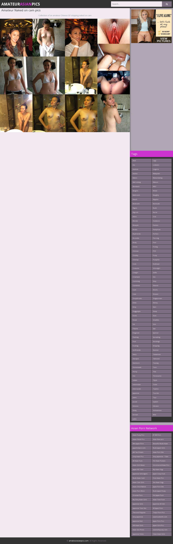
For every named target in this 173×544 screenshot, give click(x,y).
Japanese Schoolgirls (140, 474)
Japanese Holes (138, 534)
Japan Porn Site (158, 487)
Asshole (135, 169)
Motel (155, 191)
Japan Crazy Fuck (159, 474)
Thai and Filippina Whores (139, 513)
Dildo (134, 303)
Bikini (135, 217)
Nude (155, 208)
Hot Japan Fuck (158, 495)
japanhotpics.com (139, 448)
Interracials (137, 389)
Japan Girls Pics (158, 525)
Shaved (155, 285)
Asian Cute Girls (138, 482)
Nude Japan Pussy (159, 491)
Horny (135, 372)
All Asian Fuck (137, 461)
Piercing (156, 238)
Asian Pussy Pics (138, 435)
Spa (154, 329)
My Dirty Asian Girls (140, 500)
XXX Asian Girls (138, 525)
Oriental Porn (138, 495)
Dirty (134, 307)
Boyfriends (137, 234)
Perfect (155, 234)
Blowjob (136, 225)
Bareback (136, 186)
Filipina (135, 329)
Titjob (155, 380)
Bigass (135, 208)
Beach (135, 199)
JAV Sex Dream (138, 452)
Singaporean (157, 298)
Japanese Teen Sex (139, 508)
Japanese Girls (138, 504)
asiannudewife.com (160, 517)
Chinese (136, 251)
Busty (135, 242)
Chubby (135, 255)
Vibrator (156, 406)
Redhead (156, 264)
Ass (134, 165)
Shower (155, 294)
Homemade (137, 367)
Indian (135, 380)
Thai (154, 372)
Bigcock (135, 212)
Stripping (156, 346)
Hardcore (136, 363)
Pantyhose (156, 229)
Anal (134, 161)
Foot (134, 341)
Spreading (156, 337)
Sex (154, 277)
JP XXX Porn (157, 435)
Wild (154, 415)
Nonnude (156, 204)
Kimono (135, 406)
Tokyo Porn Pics (159, 512)
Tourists (156, 393)
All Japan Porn (158, 508)
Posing (155, 247)
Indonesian (137, 384)
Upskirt (155, 402)
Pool (154, 242)
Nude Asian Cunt (139, 478)
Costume (136, 268)
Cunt (134, 290)
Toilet (155, 384)
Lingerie (156, 169)
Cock (134, 264)
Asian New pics (158, 439)
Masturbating (157, 178)
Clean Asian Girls (159, 534)
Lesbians (156, 165)
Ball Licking (137, 182)
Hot (134, 376)
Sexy (154, 281)
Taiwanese (157, 354)
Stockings (156, 341)
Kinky (135, 410)
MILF (154, 186)
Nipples (155, 199)
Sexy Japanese (138, 517)
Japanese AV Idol (159, 504)
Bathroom (136, 195)
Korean (135, 415)
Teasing (155, 363)
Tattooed (156, 359)
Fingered (136, 333)
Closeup (136, 260)
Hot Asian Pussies (159, 461)
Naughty (156, 195)
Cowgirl (135, 273)
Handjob (136, 359)
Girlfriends (137, 350)
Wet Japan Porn (138, 444)
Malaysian (156, 173)
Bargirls (135, 191)
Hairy (134, 354)
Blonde (135, 221)
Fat (134, 324)
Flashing (136, 337)
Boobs (135, 229)
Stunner (156, 350)
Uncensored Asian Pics (161, 465)
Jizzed (135, 402)
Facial (135, 320)
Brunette (136, 238)
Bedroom (136, 204)
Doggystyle (137, 311)
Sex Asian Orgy (158, 482)
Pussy (155, 255)
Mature (155, 182)
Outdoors (156, 221)
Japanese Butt (138, 521)
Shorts (155, 290)
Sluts (154, 316)
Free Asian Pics (158, 478)
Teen (155, 367)
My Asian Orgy (158, 469)
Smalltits (156, 320)
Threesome (157, 376)
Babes (135, 178)
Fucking (135, 346)
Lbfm (134, 419)
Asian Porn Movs (139, 491)
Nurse (155, 212)
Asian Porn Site (158, 452)
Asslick (135, 173)
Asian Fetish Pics (138, 439)
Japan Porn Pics (158, 521)
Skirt (154, 307)
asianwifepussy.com (160, 530)
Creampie (136, 277)
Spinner (156, 333)
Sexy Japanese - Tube (160, 456)
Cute (134, 294)
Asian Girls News (139, 465)
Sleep (155, 311)
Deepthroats (137, 298)
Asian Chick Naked (139, 487)
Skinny (155, 303)
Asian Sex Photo (138, 530)
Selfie (155, 273)
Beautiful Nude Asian (160, 444)
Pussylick (156, 260)
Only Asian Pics (138, 456)
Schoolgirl (156, 268)
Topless (155, 389)
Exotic (135, 316)
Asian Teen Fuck (159, 500)
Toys (154, 397)
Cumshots (136, 285)
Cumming (136, 281)
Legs (154, 161)
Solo (154, 324)
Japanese (136, 393)
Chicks (135, 247)
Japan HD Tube (138, 469)
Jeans (134, 397)
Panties (155, 225)
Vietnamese (157, 410)
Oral (154, 217)
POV (154, 251)
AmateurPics (20, 4)
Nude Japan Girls (159, 448)
